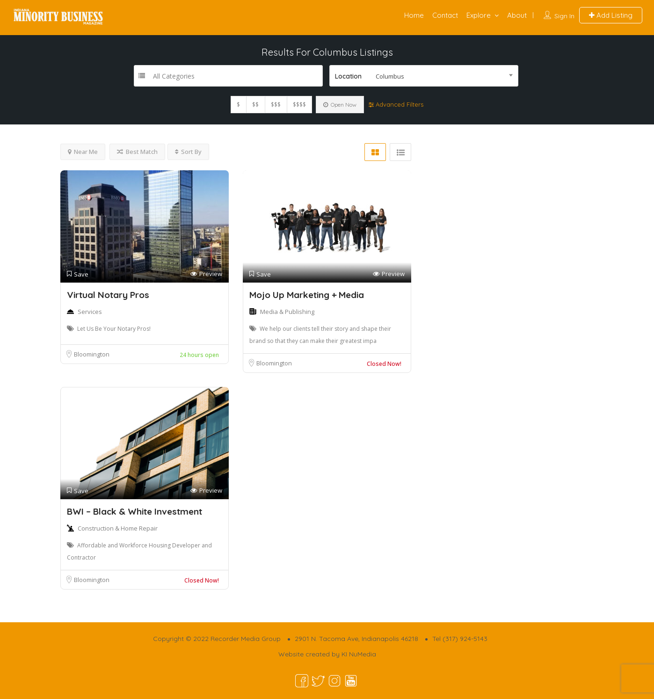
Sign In (564, 16)
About (517, 15)
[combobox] (423, 76)
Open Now (339, 104)
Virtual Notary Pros (108, 294)
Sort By (188, 151)
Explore (478, 15)
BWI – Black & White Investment (134, 511)
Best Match (137, 151)
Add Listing (610, 15)
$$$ (276, 105)
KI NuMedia (359, 654)
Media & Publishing (287, 311)
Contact (445, 15)
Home (414, 15)
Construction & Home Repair (118, 528)
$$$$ (299, 105)
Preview (206, 274)
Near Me (83, 151)
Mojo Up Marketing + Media (306, 294)
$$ (255, 105)
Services (90, 311)
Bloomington (91, 354)
